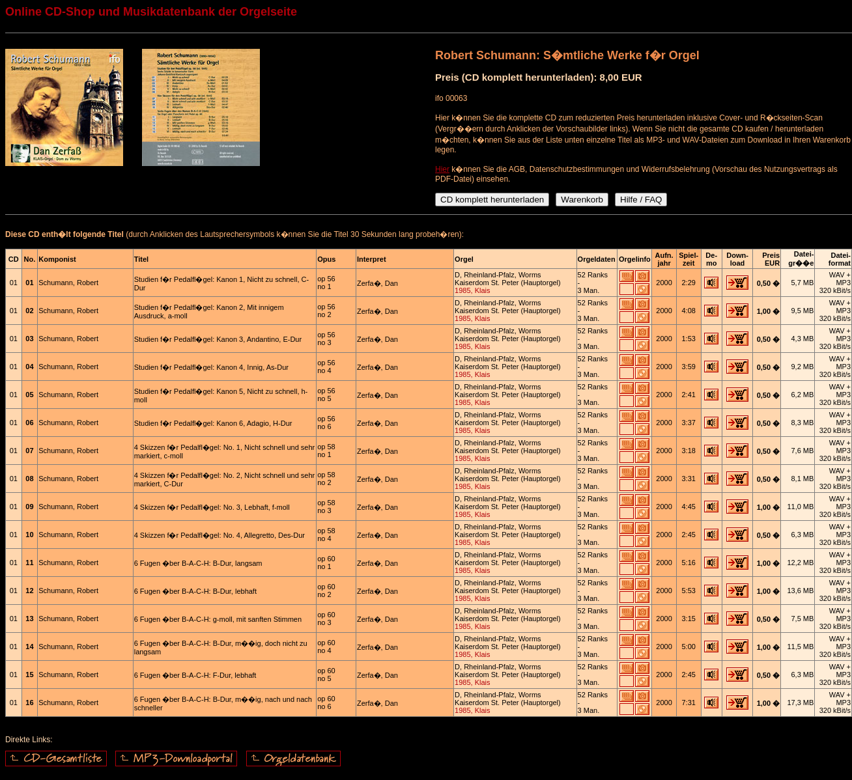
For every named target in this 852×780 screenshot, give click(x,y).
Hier (442, 169)
